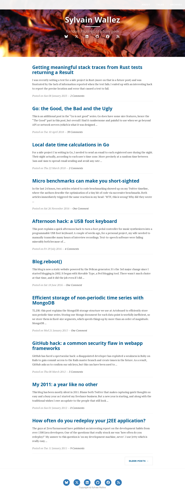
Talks (160, 4)
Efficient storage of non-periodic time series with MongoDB (88, 300)
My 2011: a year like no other (65, 384)
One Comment (81, 208)
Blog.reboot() (47, 261)
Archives (176, 4)
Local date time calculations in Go (70, 144)
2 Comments (77, 96)
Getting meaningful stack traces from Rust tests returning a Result (87, 69)
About (146, 4)
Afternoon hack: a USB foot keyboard (74, 221)
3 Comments (76, 371)
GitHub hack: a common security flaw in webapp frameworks (87, 345)
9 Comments (77, 448)
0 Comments (77, 408)
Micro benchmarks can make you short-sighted (85, 181)
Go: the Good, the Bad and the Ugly (72, 108)
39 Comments (75, 132)
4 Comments (72, 249)
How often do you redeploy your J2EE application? (89, 420)
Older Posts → (139, 460)
